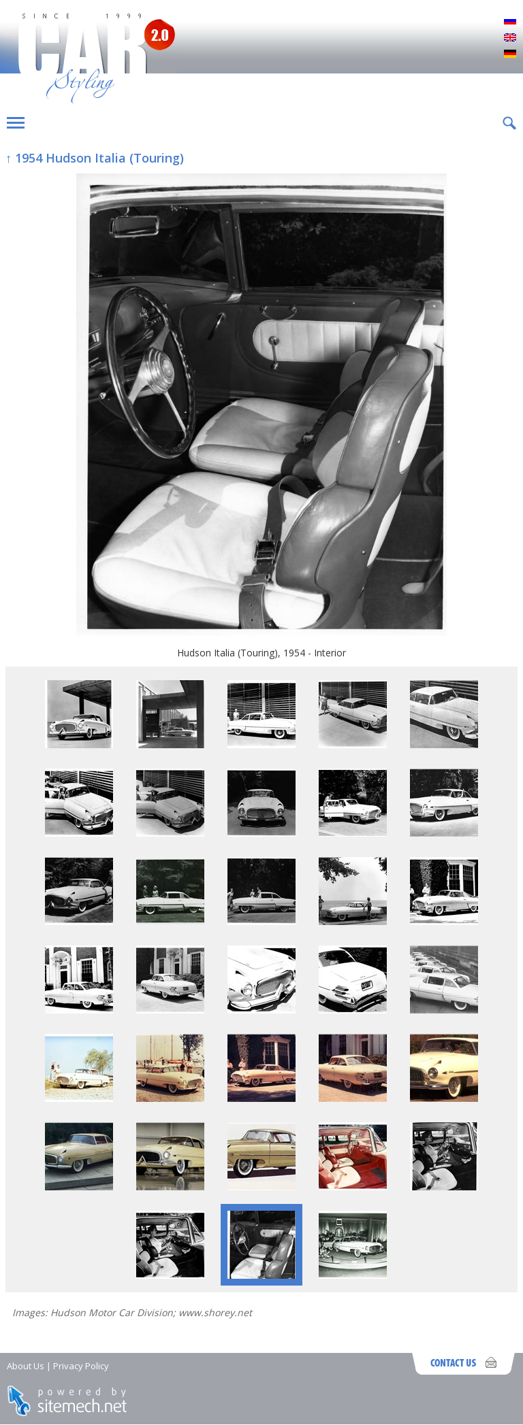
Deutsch (510, 54)
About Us (25, 1366)
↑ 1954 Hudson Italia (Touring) (94, 158)
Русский (510, 22)
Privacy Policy (81, 1366)
